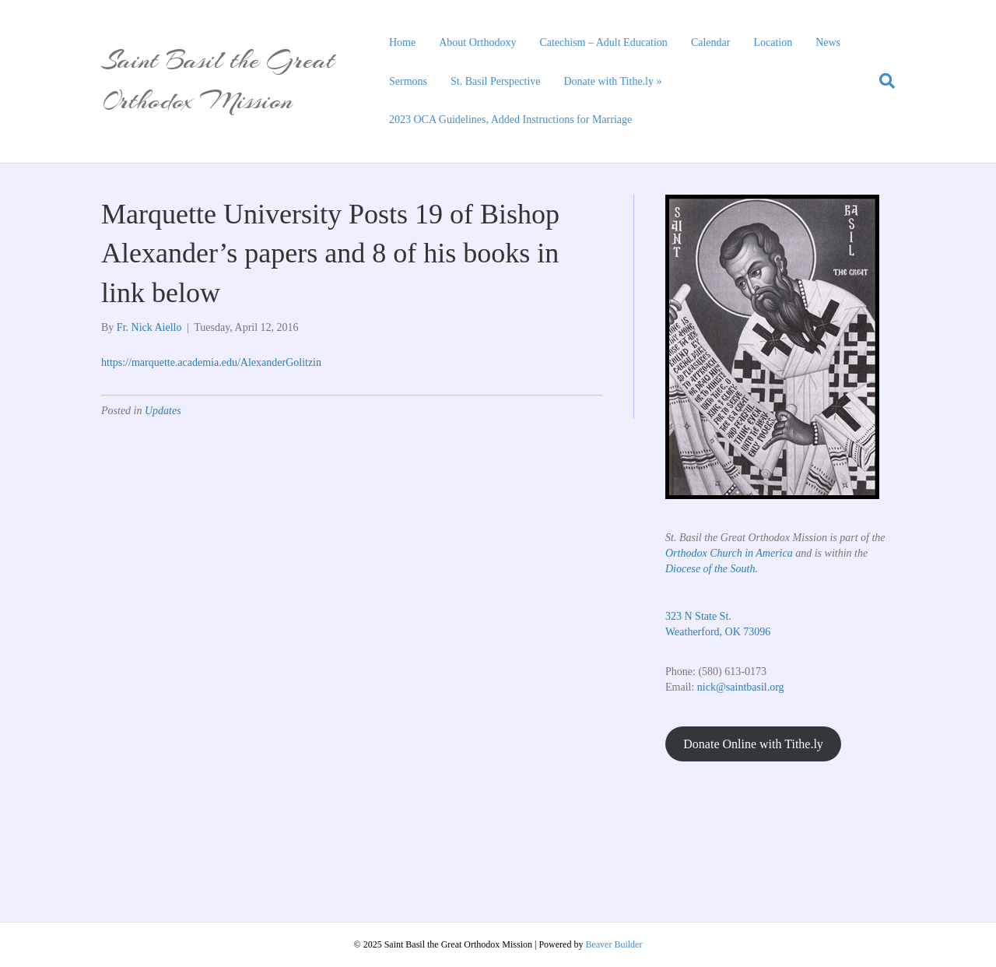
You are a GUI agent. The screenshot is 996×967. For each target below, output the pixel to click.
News (827, 42)
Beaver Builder (613, 944)
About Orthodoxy (477, 42)
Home (402, 42)
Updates (163, 411)
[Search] (881, 81)
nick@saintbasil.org (740, 687)
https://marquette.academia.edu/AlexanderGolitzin (211, 362)
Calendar (711, 42)
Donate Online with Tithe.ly (753, 744)
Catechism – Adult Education (603, 42)
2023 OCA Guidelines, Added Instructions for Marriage (510, 119)
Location (772, 42)
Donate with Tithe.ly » (613, 81)
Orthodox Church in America (729, 553)
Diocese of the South (710, 569)
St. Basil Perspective (496, 81)
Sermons (408, 81)
